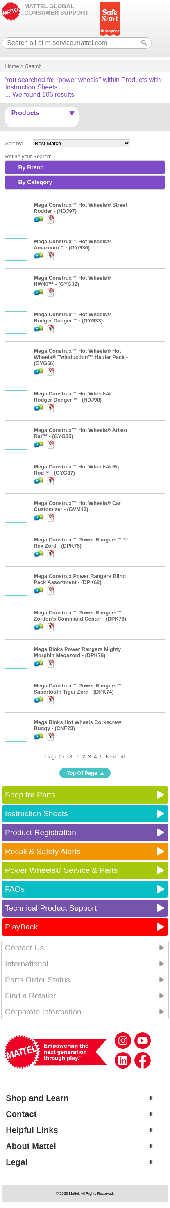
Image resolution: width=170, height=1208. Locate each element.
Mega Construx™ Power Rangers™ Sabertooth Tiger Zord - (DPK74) (78, 689)
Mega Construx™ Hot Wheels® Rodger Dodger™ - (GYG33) (72, 317)
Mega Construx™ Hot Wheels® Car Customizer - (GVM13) (77, 506)
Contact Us (24, 947)
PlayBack (21, 927)
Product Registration (40, 832)
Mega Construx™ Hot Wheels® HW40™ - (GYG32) (72, 281)
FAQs (15, 889)
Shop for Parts (30, 794)
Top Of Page (82, 773)
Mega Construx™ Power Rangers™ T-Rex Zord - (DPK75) (81, 543)
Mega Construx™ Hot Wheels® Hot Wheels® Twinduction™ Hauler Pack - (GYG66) (81, 357)
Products (25, 113)
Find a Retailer (30, 995)
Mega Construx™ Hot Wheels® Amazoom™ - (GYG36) (72, 244)
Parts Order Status (37, 979)
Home (12, 66)
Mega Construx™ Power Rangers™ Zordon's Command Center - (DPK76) (80, 616)
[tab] (85, 167)
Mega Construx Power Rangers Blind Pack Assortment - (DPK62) (80, 579)
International (26, 963)
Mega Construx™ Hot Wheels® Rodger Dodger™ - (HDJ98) (72, 396)
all (122, 757)
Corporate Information (43, 1011)
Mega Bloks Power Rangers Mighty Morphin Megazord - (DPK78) (77, 652)
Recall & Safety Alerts (43, 851)
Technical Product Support (51, 908)
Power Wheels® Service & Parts (61, 870)
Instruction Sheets (36, 813)
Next (111, 757)
